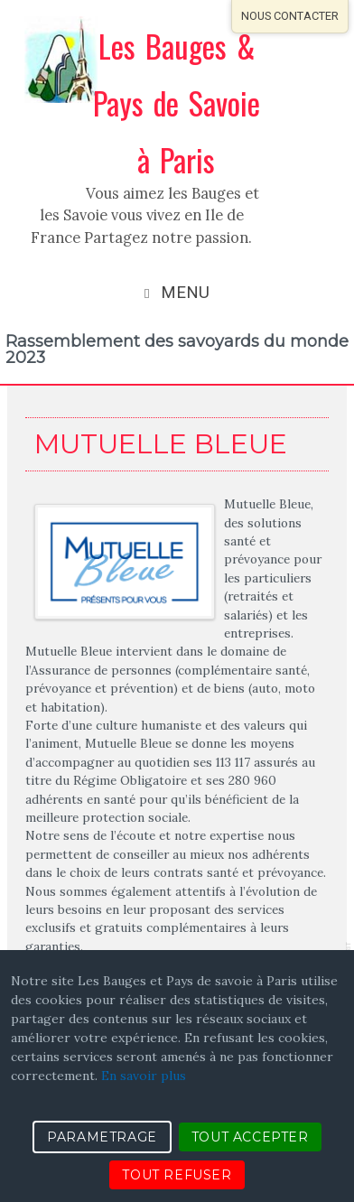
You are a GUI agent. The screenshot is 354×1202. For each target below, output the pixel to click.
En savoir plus (143, 1075)
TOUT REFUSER (176, 1175)
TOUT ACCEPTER (250, 1137)
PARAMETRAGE (102, 1137)
